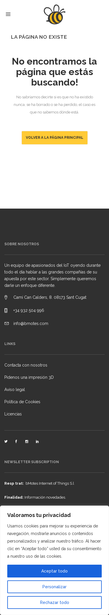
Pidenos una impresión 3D (29, 377)
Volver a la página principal (54, 138)
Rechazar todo (54, 602)
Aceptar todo (54, 571)
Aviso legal (14, 389)
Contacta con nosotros (25, 365)
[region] (54, 560)
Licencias (13, 414)
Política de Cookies (22, 401)
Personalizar (54, 586)
